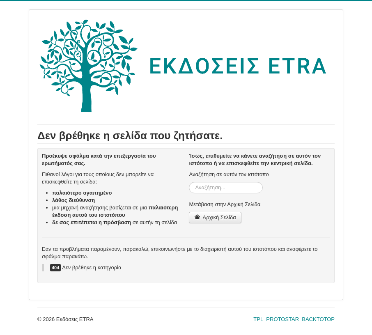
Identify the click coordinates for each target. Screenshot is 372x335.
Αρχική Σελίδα (215, 217)
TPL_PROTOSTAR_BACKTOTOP (294, 319)
